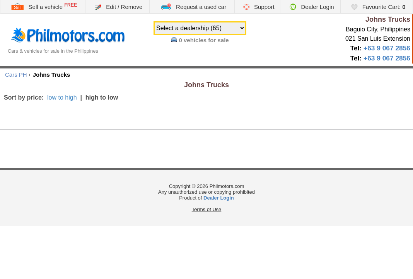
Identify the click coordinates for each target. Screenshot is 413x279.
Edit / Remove (118, 6)
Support (259, 6)
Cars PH (16, 74)
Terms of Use (207, 209)
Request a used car (193, 6)
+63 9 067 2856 (387, 48)
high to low (101, 97)
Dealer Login (312, 6)
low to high (62, 97)
